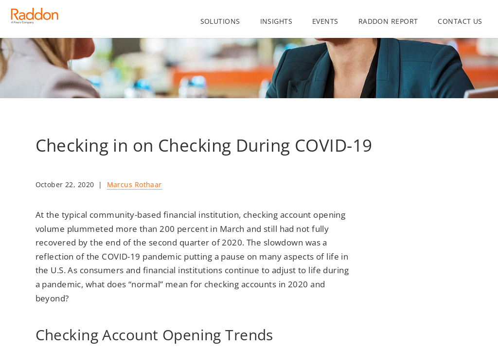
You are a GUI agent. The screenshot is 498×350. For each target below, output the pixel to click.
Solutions (220, 21)
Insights (276, 21)
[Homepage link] (34, 19)
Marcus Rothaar (134, 184)
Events (325, 21)
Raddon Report (388, 21)
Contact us (460, 21)
